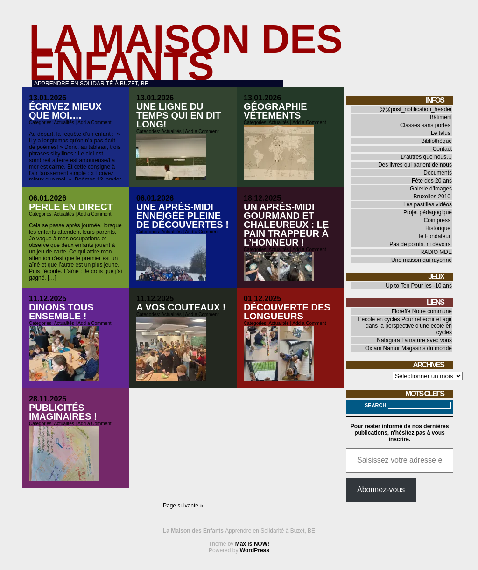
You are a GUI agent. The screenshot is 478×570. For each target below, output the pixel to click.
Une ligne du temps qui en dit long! (178, 115)
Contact (442, 149)
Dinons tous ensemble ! (61, 311)
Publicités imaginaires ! (63, 412)
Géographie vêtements (275, 110)
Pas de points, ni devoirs (419, 244)
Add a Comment (94, 122)
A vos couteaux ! (181, 307)
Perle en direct (71, 207)
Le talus (440, 133)
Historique (437, 228)
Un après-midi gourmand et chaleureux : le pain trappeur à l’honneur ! (286, 224)
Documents (437, 172)
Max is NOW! (252, 544)
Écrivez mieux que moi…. (65, 110)
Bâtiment (441, 117)
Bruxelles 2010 (432, 196)
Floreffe (401, 311)
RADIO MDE (436, 252)
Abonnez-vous (381, 489)
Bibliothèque (436, 141)
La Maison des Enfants (186, 52)
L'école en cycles (379, 319)
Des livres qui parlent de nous (415, 165)
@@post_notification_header (416, 109)
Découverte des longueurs (287, 311)
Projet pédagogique (427, 212)
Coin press (437, 220)
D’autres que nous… (426, 157)
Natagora (388, 340)
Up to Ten (397, 285)
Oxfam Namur (382, 348)
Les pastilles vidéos (427, 204)
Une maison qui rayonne (421, 260)
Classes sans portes (425, 125)
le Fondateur (434, 236)
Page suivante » (183, 505)
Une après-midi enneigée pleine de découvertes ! (182, 216)
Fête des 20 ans (432, 180)
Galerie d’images (431, 188)
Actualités (64, 122)
